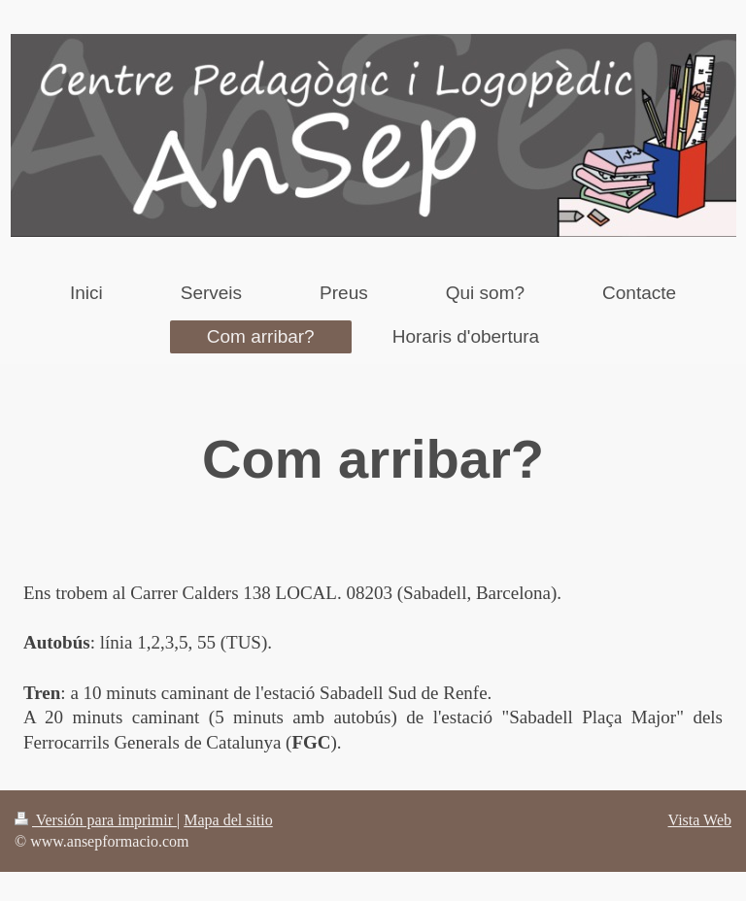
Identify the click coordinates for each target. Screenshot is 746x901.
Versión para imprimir (96, 820)
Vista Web (699, 820)
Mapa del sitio (228, 820)
